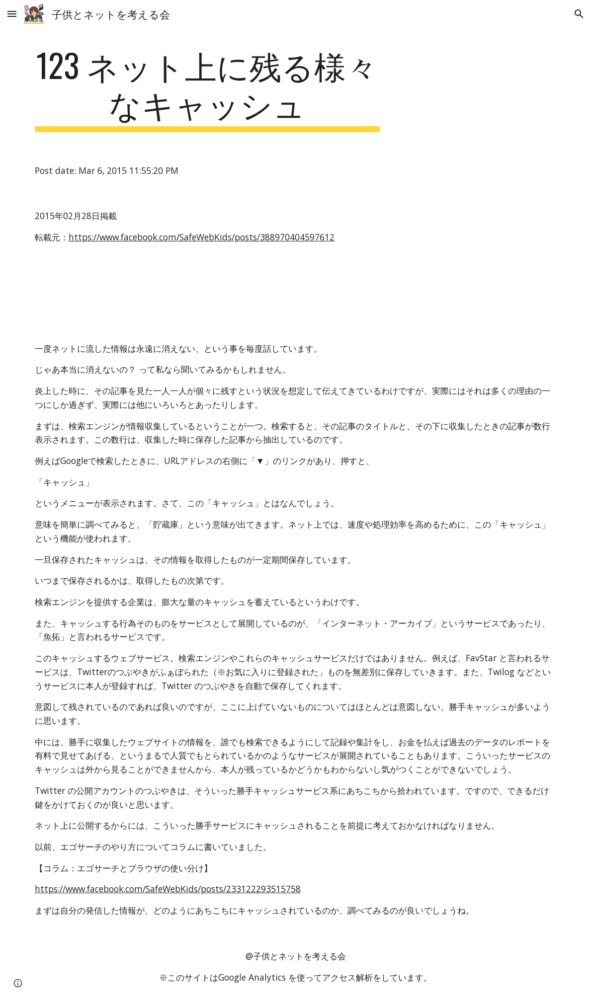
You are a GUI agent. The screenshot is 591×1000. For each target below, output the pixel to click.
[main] (207, 89)
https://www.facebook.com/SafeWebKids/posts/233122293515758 (168, 889)
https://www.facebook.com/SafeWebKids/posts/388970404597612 (202, 237)
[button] (12, 13)
